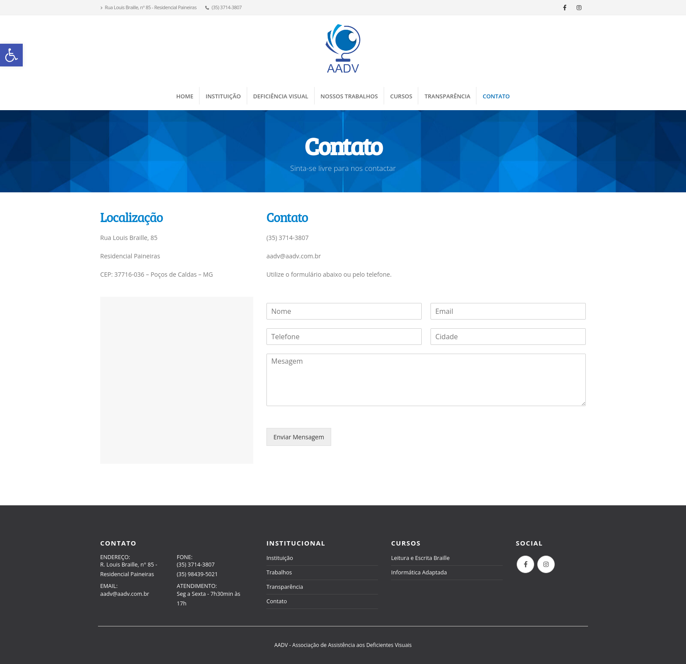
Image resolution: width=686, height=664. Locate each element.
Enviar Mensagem (298, 437)
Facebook (525, 564)
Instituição (223, 96)
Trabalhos (279, 572)
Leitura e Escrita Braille (420, 558)
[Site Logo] (343, 48)
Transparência (447, 96)
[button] (11, 55)
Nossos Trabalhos (349, 96)
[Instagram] (579, 7)
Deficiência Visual (280, 96)
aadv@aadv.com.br (124, 594)
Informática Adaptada (419, 572)
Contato (496, 96)
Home (184, 96)
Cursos (401, 96)
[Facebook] (565, 7)
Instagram (546, 564)
